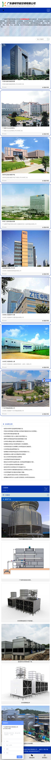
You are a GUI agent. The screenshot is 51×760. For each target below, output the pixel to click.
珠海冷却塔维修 (19, 4)
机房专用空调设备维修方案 (11, 433)
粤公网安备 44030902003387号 (30, 751)
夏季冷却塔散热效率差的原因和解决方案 (15, 439)
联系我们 (44, 756)
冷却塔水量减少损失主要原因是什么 (14, 441)
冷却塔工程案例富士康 (8, 361)
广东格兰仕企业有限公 (8, 128)
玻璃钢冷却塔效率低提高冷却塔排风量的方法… (17, 451)
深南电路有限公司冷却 (8, 268)
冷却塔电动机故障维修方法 (11, 449)
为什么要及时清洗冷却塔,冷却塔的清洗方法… (17, 474)
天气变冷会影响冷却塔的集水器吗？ (14, 464)
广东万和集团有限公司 (8, 408)
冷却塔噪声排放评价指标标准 (12, 459)
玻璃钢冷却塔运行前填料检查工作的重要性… (16, 444)
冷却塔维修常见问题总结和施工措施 (14, 472)
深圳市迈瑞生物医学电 (8, 174)
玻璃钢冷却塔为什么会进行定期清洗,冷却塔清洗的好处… (20, 477)
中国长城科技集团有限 (8, 81)
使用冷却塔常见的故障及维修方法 (13, 428)
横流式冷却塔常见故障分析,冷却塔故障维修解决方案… (19, 462)
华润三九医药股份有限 (8, 221)
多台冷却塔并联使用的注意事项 (13, 457)
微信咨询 (32, 756)
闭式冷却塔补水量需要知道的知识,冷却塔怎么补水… (19, 469)
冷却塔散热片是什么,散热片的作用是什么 (15, 436)
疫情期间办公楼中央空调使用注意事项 (15, 454)
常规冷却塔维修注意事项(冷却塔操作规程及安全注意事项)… (21, 431)
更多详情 (45, 87)
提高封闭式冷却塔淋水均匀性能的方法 (15, 467)
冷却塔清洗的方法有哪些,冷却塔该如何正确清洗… (18, 446)
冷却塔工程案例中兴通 (8, 314)
